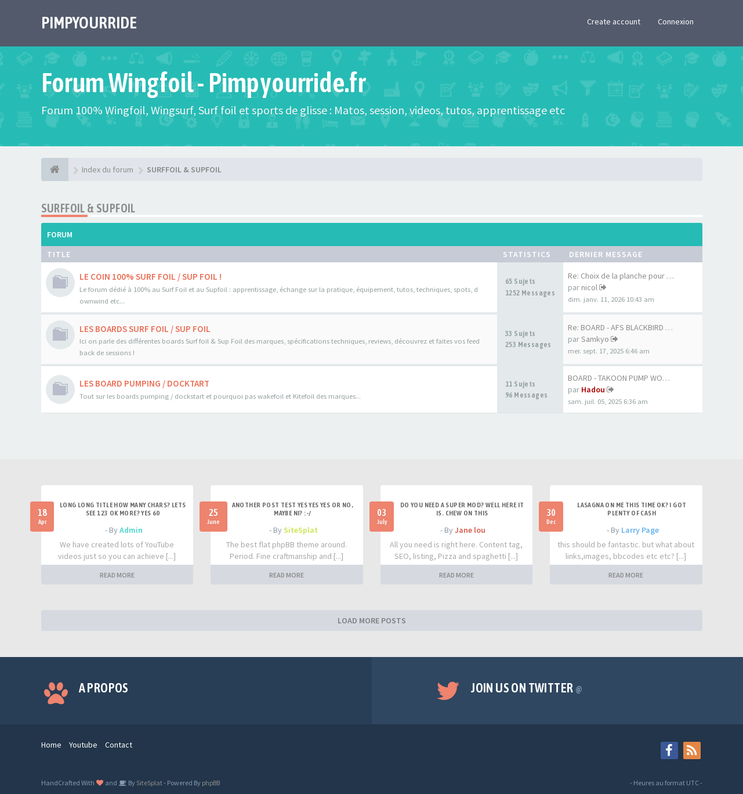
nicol (589, 287)
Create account (613, 21)
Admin (131, 530)
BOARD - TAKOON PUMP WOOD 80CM (630, 378)
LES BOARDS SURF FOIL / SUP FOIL (145, 328)
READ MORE (117, 575)
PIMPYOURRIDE (89, 22)
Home (51, 744)
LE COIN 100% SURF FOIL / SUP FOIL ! (150, 276)
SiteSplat (301, 530)
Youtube (83, 744)
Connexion (676, 21)
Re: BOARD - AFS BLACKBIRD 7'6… (625, 327)
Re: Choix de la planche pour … (621, 275)
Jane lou (470, 530)
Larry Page (640, 530)
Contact (118, 744)
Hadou (593, 389)
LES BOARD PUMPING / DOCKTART (144, 383)
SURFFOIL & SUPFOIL (88, 208)
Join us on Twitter (526, 687)
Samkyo (595, 339)
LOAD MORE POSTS (372, 620)
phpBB (211, 782)
